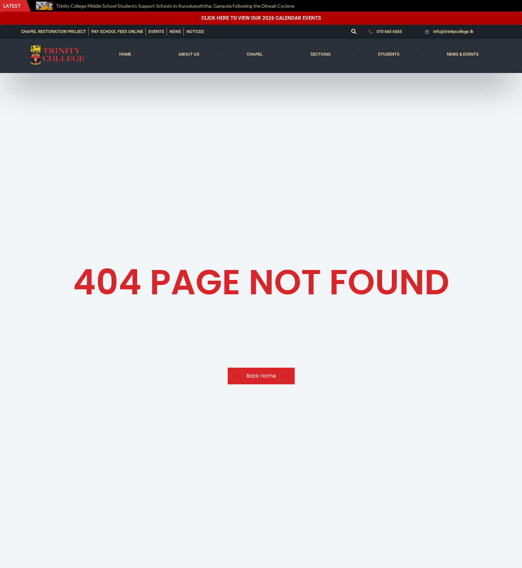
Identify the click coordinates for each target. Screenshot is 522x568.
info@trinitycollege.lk (453, 31)
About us (188, 54)
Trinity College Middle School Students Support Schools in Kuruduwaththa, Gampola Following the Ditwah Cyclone (175, 6)
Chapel (255, 54)
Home (125, 54)
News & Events (463, 54)
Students (388, 54)
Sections (320, 54)
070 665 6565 (389, 31)
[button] (353, 31)
